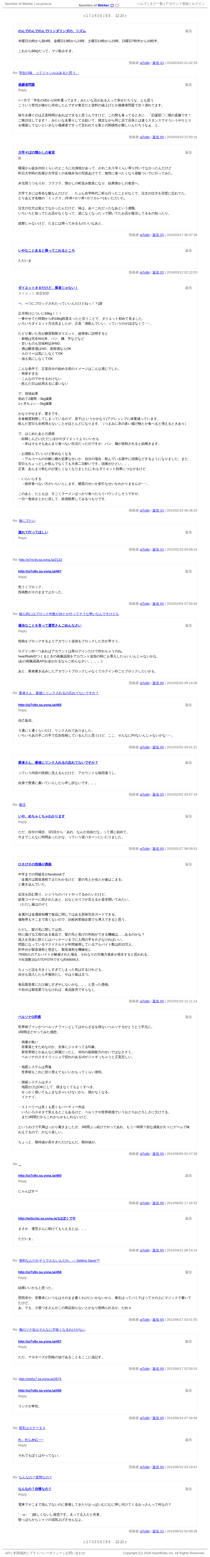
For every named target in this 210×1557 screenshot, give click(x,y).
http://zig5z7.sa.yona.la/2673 (40, 1379)
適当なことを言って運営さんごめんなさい (49, 625)
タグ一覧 (156, 4)
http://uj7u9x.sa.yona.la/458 (39, 1272)
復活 (22, 805)
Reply (22, 90)
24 (122, 15)
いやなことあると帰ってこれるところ (46, 250)
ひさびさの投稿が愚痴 (34, 864)
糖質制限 (42, 293)
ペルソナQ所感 (29, 1017)
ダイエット (26, 293)
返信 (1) (158, 63)
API (7, 1553)
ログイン (198, 4)
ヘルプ (142, 4)
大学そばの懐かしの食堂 (36, 152)
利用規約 (20, 1553)
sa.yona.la (43, 4)
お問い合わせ (75, 1553)
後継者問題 (26, 85)
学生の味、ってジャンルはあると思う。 (49, 73)
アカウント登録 (177, 4)
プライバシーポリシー (45, 1553)
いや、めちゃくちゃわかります (41, 816)
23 (117, 15)
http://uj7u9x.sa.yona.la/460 (39, 1175)
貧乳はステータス (32, 1428)
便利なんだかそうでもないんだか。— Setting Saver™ (59, 1260)
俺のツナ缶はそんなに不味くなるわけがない (52, 1330)
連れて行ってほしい (33, 532)
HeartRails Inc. (163, 1553)
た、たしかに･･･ (31, 1440)
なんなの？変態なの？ (35, 1477)
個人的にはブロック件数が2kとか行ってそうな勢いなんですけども (69, 614)
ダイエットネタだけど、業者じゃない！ (48, 288)
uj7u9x (145, 63)
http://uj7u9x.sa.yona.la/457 (39, 1341)
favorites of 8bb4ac (19, 4)
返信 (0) (158, 137)
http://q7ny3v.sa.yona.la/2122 (40, 560)
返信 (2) (158, 235)
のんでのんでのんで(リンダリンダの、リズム (52, 31)
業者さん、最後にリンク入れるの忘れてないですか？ (59, 693)
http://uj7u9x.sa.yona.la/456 (39, 1390)
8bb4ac (103, 5)
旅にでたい (27, 521)
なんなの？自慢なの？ (34, 1489)
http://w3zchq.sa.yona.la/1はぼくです (47, 1218)
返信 (188, 31)
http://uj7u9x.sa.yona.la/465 (39, 705)
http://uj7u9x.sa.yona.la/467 (39, 571)
